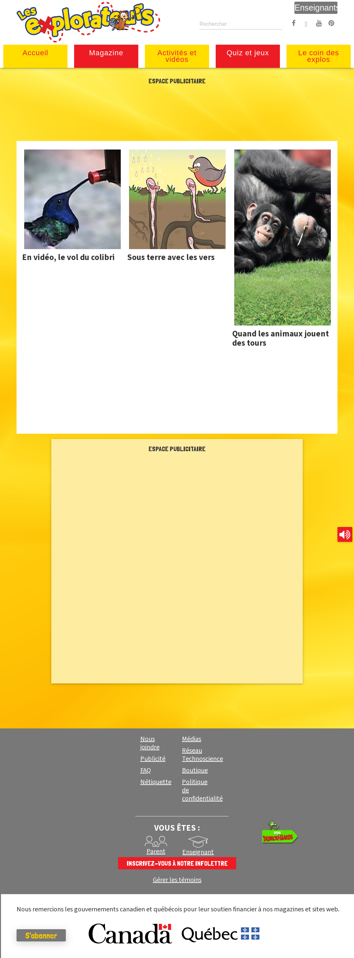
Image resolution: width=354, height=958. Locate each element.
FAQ (145, 770)
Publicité (152, 758)
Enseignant (198, 852)
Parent (156, 851)
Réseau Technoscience (202, 754)
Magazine (106, 53)
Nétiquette (155, 782)
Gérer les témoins (177, 880)
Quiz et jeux (248, 53)
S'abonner (41, 935)
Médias (191, 739)
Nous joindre (149, 743)
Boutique (195, 770)
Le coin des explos (318, 56)
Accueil (35, 53)
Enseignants (315, 7)
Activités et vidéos (177, 56)
